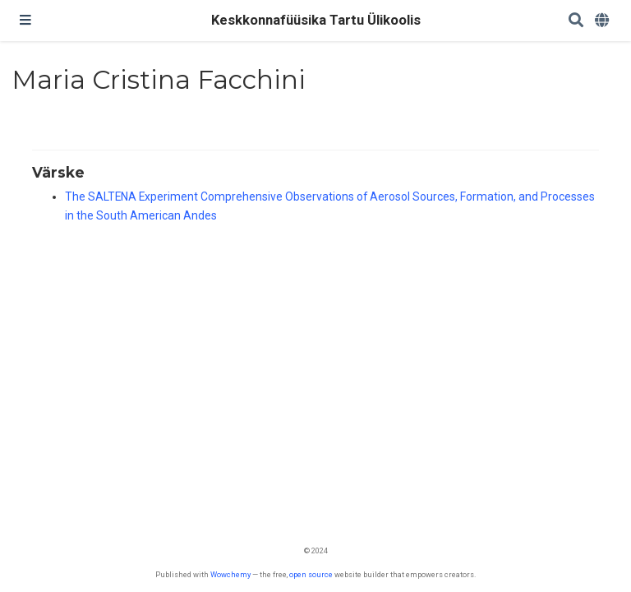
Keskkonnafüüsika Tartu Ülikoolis (316, 20)
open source (311, 574)
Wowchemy (230, 574)
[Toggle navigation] (25, 20)
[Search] (576, 21)
